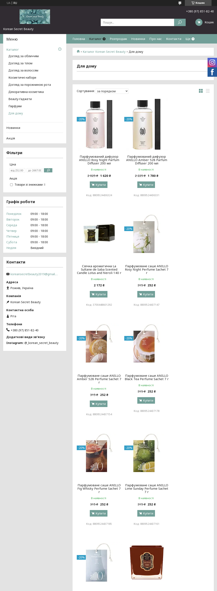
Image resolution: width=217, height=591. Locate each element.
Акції (166, 558)
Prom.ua (129, 583)
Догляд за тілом (20, 63)
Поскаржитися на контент (105, 587)
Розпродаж (118, 39)
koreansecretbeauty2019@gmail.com (35, 274)
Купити (99, 185)
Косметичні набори (22, 77)
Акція (10, 138)
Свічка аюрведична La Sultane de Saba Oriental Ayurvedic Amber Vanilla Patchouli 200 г (98, 493)
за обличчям (66, 558)
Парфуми (15, 106)
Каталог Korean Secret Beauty (104, 52)
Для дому (15, 113)
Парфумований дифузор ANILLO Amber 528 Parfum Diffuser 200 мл (143, 160)
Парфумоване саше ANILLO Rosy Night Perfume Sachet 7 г (98, 273)
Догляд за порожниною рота (29, 85)
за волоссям (66, 563)
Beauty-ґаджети (20, 99)
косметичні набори (124, 558)
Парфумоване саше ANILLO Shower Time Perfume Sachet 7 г (188, 382)
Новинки (138, 39)
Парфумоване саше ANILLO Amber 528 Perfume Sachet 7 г (143, 273)
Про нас (155, 39)
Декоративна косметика (26, 92)
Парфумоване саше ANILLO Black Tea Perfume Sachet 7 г (188, 273)
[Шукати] (180, 22)
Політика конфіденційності (139, 587)
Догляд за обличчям (23, 56)
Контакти (173, 39)
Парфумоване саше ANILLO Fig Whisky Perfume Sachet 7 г (98, 382)
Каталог (95, 39)
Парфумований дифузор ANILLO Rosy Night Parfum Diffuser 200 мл (98, 160)
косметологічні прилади (127, 568)
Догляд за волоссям (23, 70)
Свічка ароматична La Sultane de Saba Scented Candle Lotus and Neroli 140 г (188, 161)
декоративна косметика (127, 563)
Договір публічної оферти (182, 568)
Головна (79, 39)
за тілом (63, 568)
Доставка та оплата (19, 568)
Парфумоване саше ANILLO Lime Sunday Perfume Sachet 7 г (143, 382)
